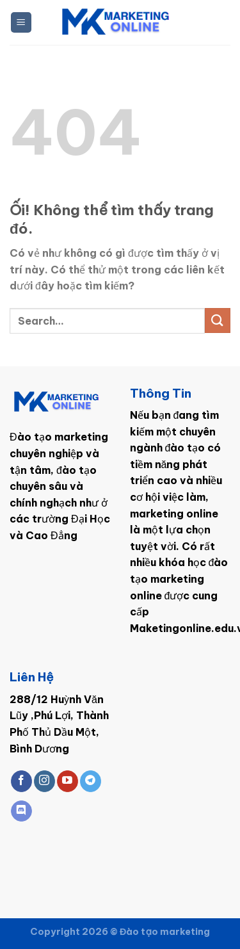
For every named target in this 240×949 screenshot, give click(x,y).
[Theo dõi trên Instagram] (44, 781)
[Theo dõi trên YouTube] (67, 781)
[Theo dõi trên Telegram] (90, 781)
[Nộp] (217, 320)
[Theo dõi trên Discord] (21, 811)
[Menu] (21, 22)
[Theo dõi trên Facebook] (21, 781)
